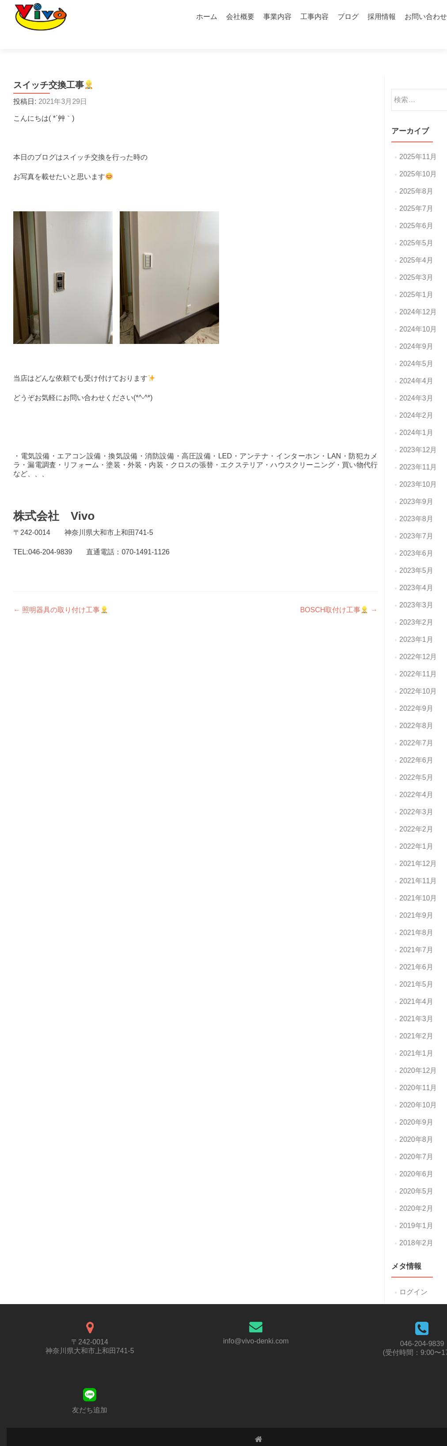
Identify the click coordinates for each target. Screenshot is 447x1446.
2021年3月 (416, 1003)
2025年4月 (416, 244)
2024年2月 (416, 400)
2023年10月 (418, 469)
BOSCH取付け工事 (339, 594)
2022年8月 (416, 710)
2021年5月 (416, 969)
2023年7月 (416, 520)
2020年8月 (416, 1124)
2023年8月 (416, 503)
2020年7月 (416, 1141)
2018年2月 (416, 1227)
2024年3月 (416, 382)
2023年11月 (418, 451)
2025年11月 (418, 141)
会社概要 (240, 16)
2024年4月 (416, 365)
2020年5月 (416, 1175)
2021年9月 (416, 900)
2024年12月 (418, 296)
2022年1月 (416, 831)
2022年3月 (416, 796)
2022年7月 (416, 727)
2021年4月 (416, 986)
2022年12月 (418, 641)
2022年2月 (416, 813)
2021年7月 (416, 934)
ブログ (348, 16)
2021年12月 (418, 848)
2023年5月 (416, 555)
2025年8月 (416, 175)
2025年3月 (416, 262)
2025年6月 (416, 210)
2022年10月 (418, 675)
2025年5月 (416, 227)
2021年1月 (416, 1038)
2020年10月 (418, 1089)
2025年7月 (416, 193)
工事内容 (314, 16)
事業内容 (277, 16)
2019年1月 (416, 1210)
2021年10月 (418, 882)
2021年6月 (416, 951)
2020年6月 (416, 1158)
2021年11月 (418, 865)
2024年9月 (416, 331)
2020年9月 (416, 1106)
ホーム (206, 16)
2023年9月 (416, 486)
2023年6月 (416, 538)
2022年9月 (416, 693)
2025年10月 (418, 158)
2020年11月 (418, 1072)
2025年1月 (416, 279)
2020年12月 (418, 1055)
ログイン (413, 1276)
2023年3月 (416, 589)
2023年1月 (416, 624)
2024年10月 (418, 313)
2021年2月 (416, 1020)
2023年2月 (416, 606)
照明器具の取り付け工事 (60, 594)
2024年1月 (416, 417)
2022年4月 (416, 779)
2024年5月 (416, 348)
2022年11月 (418, 658)
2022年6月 (416, 744)
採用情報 (381, 16)
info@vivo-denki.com (256, 1325)
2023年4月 (416, 572)
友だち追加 (89, 1394)
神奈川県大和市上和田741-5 (89, 1335)
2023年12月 (418, 434)
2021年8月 (416, 917)
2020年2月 (416, 1193)
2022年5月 (416, 762)
